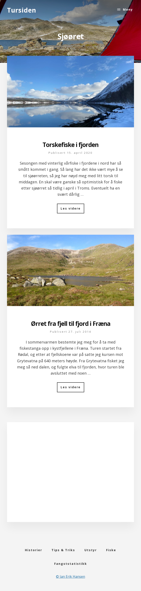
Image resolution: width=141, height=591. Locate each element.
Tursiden (21, 10)
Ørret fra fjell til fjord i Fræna (70, 323)
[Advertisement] (70, 477)
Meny (128, 9)
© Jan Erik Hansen (70, 576)
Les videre (72, 210)
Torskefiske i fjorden (70, 145)
